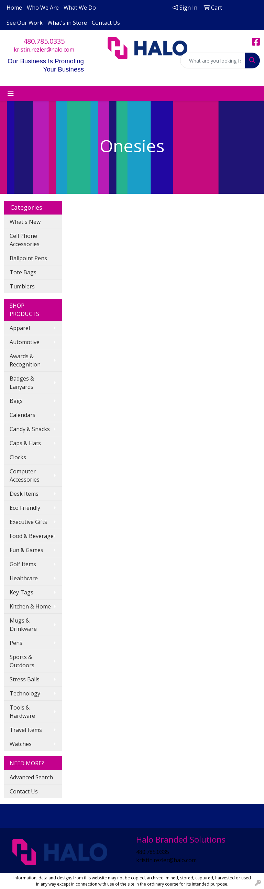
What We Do (80, 7)
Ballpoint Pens (28, 258)
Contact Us (106, 22)
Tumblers (22, 286)
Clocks (18, 457)
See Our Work (25, 22)
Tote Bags (23, 272)
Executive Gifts (28, 522)
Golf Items (23, 564)
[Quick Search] (212, 60)
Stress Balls (25, 679)
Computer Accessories (25, 475)
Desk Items (24, 493)
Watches (21, 744)
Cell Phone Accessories (25, 240)
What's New (25, 222)
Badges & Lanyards (22, 383)
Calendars (22, 415)
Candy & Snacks (30, 429)
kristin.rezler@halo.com (44, 49)
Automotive (25, 342)
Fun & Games (26, 550)
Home (14, 7)
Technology (25, 693)
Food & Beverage (32, 536)
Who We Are (43, 7)
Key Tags (21, 592)
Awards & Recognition (25, 360)
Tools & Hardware (22, 712)
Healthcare (24, 578)
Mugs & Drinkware (23, 625)
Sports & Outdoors (22, 661)
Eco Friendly (25, 508)
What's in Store (67, 22)
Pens (16, 643)
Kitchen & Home (30, 606)
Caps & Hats (25, 443)
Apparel (20, 328)
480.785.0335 (44, 41)
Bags (16, 401)
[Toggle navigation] (10, 93)
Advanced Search (31, 777)
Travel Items (26, 730)
